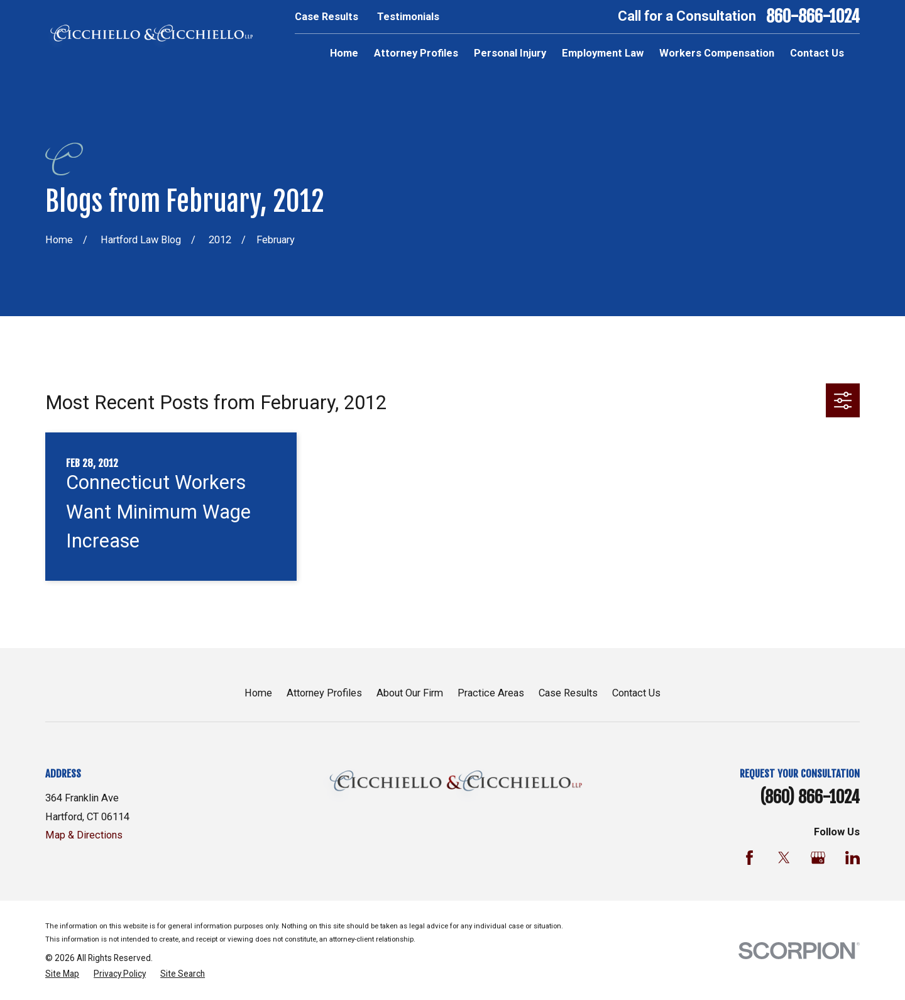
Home (258, 693)
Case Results (326, 17)
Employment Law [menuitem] (603, 53)
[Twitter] (784, 857)
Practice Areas (491, 693)
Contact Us (636, 693)
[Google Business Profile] (818, 857)
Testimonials (408, 17)
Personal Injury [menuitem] (510, 53)
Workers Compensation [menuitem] (716, 53)
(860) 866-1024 (810, 797)
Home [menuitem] (344, 53)
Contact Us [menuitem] (817, 53)
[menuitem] (62, 974)
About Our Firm (409, 693)
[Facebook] (749, 857)
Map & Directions (84, 835)
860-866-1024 (813, 16)
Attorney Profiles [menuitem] (416, 53)
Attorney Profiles (324, 693)
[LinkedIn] (852, 857)
